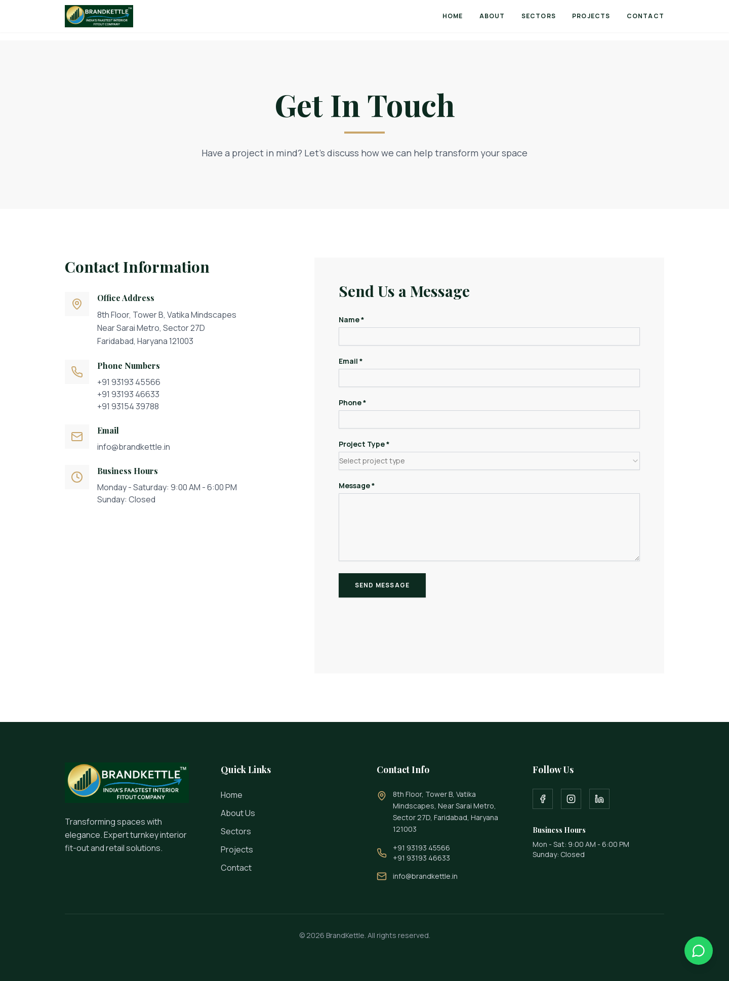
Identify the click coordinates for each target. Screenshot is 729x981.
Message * (357, 485)
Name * (351, 319)
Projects (591, 16)
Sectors (538, 16)
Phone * (353, 402)
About (492, 16)
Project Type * (364, 444)
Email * (351, 361)
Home (452, 16)
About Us (238, 813)
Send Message (382, 585)
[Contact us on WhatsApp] (698, 950)
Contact (645, 16)
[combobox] (489, 461)
